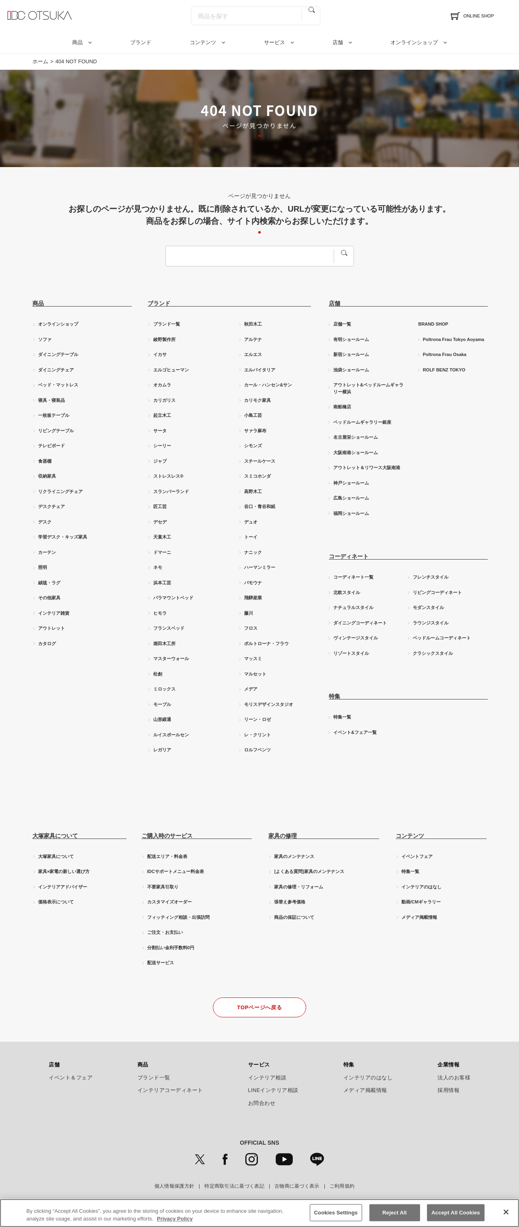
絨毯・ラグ (49, 582)
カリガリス (164, 400)
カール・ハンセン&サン (268, 384)
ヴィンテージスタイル (355, 637)
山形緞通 (162, 719)
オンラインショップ (414, 42)
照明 (42, 567)
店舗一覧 (342, 324)
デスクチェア (51, 506)
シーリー (162, 445)
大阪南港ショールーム (355, 452)
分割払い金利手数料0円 (170, 947)
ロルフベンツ (257, 749)
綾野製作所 (164, 339)
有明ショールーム (351, 339)
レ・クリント (257, 734)
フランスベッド (168, 628)
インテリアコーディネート (170, 1090)
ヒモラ (160, 613)
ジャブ (160, 461)
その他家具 (49, 597)
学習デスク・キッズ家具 (62, 536)
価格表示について (56, 901)
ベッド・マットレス (58, 384)
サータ (160, 430)
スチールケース (259, 461)
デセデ (160, 521)
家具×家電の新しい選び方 (64, 871)
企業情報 (448, 1065)
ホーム (40, 61)
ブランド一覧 (166, 324)
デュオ (250, 521)
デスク (44, 521)
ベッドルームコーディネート (442, 637)
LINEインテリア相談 (273, 1090)
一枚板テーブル (53, 415)
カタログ (47, 643)
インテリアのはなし (421, 886)
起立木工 (162, 415)
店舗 (337, 42)
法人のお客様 (454, 1078)
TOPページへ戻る (259, 1007)
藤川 (248, 613)
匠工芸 (160, 506)
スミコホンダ (257, 476)
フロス (250, 628)
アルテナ (253, 339)
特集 (348, 1065)
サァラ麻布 (255, 430)
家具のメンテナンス (294, 856)
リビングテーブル (56, 430)
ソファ (44, 339)
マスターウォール (171, 658)
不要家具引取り (162, 886)
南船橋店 (342, 406)
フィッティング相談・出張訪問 (178, 917)
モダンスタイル (428, 607)
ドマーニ (162, 552)
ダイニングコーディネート (360, 622)
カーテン (47, 552)
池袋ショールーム (351, 369)
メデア (250, 688)
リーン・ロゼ (257, 719)
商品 (77, 42)
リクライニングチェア (60, 491)
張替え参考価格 (289, 901)
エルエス (253, 354)
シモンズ (253, 445)
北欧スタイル (346, 592)
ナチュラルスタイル (353, 607)
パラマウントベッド (173, 597)
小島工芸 (253, 415)
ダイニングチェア (56, 369)
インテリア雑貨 (53, 613)
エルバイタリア (259, 369)
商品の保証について (294, 917)
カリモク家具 (257, 400)
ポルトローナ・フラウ (266, 643)
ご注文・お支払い (165, 932)
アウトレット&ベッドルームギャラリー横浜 (368, 388)
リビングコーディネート (437, 592)
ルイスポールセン (171, 734)
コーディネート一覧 (353, 577)
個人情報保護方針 (174, 1186)
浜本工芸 (162, 582)
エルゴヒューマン (171, 369)
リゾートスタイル (351, 653)
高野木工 (253, 491)
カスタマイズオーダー (169, 901)
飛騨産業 (253, 597)
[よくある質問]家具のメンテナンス (309, 871)
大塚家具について (56, 856)
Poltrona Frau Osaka (445, 354)
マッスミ (253, 658)
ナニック (253, 552)
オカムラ (162, 384)
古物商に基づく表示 (297, 1186)
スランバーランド (171, 491)
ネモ (157, 567)
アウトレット (51, 628)
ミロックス (164, 688)
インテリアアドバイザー (62, 886)
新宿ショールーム (351, 354)
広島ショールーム (351, 498)
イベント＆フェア (70, 1078)
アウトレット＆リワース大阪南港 (366, 467)
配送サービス (160, 962)
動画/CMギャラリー (421, 901)
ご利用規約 (342, 1186)
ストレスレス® (168, 476)
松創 (157, 673)
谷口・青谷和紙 (259, 506)
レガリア (162, 749)
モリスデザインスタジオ (268, 704)
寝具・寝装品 (51, 400)
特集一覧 (342, 716)
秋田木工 (253, 324)
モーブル (162, 704)
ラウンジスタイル (430, 622)
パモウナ (253, 582)
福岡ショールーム (351, 513)
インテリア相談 (267, 1078)
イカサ (160, 354)
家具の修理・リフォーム (298, 886)
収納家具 (47, 476)
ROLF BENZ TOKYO (444, 369)
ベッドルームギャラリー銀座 (362, 422)
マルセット (255, 673)
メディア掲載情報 (419, 917)
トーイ (250, 536)
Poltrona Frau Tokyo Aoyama (454, 339)
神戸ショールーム (351, 483)
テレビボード (51, 445)
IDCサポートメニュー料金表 (175, 871)
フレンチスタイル (430, 577)
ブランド (140, 42)
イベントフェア (417, 856)
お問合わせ (262, 1103)
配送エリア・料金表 (167, 856)
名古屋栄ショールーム (355, 437)
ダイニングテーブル (58, 354)
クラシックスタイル (433, 653)
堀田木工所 (164, 643)
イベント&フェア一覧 (355, 732)
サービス (274, 42)
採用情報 (448, 1090)
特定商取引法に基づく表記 (234, 1186)
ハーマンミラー (259, 567)
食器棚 (44, 461)
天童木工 (162, 536)
